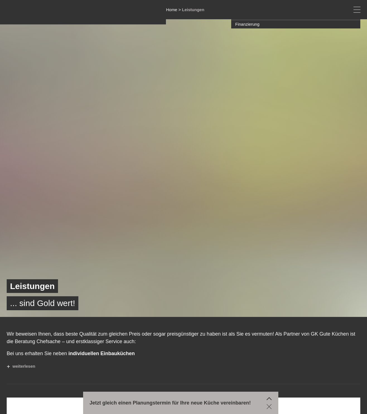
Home (171, 9)
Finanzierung (247, 24)
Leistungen (193, 9)
